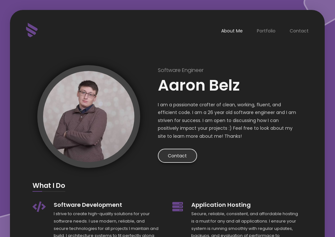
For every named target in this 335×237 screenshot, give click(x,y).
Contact (299, 31)
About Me (232, 31)
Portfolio (266, 31)
